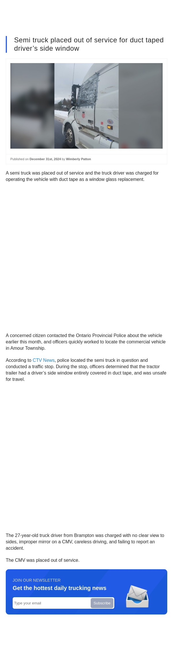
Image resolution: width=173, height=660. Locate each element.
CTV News (43, 360)
